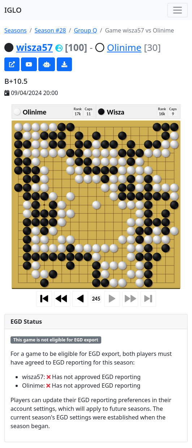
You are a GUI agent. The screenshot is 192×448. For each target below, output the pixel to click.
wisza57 (34, 47)
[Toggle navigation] (177, 10)
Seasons (15, 30)
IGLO (13, 10)
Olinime (124, 47)
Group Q (85, 30)
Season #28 (50, 30)
